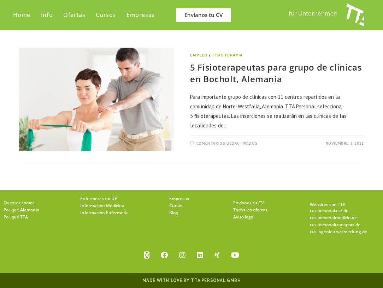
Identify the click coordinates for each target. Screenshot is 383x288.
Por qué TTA (16, 217)
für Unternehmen (313, 13)
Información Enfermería (104, 213)
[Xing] (217, 255)
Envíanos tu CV (248, 203)
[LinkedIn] (200, 255)
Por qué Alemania (21, 210)
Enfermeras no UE (98, 199)
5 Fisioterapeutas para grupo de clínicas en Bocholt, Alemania (276, 73)
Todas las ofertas (250, 210)
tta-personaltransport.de (335, 225)
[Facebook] (164, 255)
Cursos (176, 206)
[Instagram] (182, 255)
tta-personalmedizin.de (333, 218)
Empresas (179, 199)
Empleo (199, 55)
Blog (173, 213)
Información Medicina (102, 206)
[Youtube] (235, 255)
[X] (147, 255)
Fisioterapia (227, 55)
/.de (344, 211)
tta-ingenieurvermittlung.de (338, 232)
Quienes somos (19, 203)
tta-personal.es (325, 211)
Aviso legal (243, 217)
